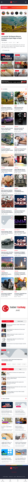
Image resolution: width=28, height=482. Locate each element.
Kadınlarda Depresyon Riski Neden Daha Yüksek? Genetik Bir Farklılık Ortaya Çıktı (19, 211)
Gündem (17, 55)
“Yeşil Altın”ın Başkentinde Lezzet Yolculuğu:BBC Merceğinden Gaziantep (7, 273)
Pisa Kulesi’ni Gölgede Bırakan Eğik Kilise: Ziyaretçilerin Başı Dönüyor (6, 294)
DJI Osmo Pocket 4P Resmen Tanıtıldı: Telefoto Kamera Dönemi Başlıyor (20, 129)
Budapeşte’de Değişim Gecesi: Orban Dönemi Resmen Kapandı (19, 252)
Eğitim (2, 188)
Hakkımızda (11, 476)
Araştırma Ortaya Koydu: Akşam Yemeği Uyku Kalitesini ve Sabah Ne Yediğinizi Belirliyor (20, 149)
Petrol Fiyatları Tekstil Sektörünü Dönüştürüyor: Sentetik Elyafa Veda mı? (7, 232)
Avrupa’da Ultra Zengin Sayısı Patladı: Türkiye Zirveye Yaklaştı (6, 170)
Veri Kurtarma (14, 472)
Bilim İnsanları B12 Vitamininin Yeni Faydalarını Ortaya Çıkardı (18, 108)
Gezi (3, 33)
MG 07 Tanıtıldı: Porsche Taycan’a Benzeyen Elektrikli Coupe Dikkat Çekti (7, 129)
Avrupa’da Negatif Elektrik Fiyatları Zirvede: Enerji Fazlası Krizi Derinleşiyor (7, 149)
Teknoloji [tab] (8, 321)
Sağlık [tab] (8, 369)
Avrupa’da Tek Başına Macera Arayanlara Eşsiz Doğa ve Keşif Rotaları (11, 38)
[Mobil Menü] (2, 2)
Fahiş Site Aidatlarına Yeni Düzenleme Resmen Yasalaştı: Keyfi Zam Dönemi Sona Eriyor (7, 211)
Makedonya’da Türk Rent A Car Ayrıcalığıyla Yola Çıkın (7, 252)
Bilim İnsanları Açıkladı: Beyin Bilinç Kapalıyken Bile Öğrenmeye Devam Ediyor (7, 191)
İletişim (15, 476)
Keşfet (18, 476)
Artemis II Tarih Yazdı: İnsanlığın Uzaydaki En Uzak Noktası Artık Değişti (19, 273)
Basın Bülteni (4, 62)
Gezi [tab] (20, 369)
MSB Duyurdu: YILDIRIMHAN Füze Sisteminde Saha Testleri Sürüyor (20, 191)
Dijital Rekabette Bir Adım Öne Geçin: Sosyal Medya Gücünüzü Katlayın (20, 232)
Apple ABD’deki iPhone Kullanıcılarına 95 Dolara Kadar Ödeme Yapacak (20, 170)
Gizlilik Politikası (5, 476)
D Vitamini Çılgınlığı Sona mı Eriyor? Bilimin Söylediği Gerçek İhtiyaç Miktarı (20, 294)
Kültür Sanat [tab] (20, 321)
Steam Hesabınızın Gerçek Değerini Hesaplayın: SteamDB (16, 343)
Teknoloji (16, 126)
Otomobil (3, 126)
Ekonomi (3, 147)
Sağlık (3, 55)
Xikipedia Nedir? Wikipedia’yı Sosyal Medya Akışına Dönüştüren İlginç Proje (15, 339)
